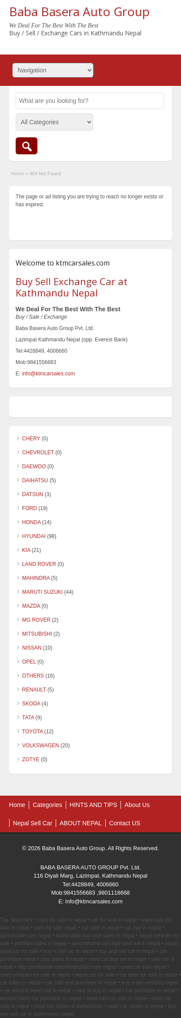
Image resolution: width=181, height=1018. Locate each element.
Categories (47, 804)
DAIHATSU (35, 480)
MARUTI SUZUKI (42, 592)
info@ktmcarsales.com (48, 374)
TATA (28, 718)
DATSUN (32, 494)
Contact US (125, 823)
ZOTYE (31, 759)
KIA (26, 550)
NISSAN (32, 648)
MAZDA (31, 606)
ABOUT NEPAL (81, 823)
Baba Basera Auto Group (79, 11)
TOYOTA (32, 732)
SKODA (31, 704)
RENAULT (34, 690)
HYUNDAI (34, 536)
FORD (29, 508)
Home (17, 173)
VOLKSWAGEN (40, 745)
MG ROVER (36, 620)
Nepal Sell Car (32, 823)
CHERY (31, 439)
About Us (137, 804)
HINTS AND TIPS (93, 804)
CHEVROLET (38, 452)
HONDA (31, 522)
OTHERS (33, 676)
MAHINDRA (36, 578)
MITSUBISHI (37, 634)
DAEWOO (34, 466)
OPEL (29, 662)
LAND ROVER (39, 564)
